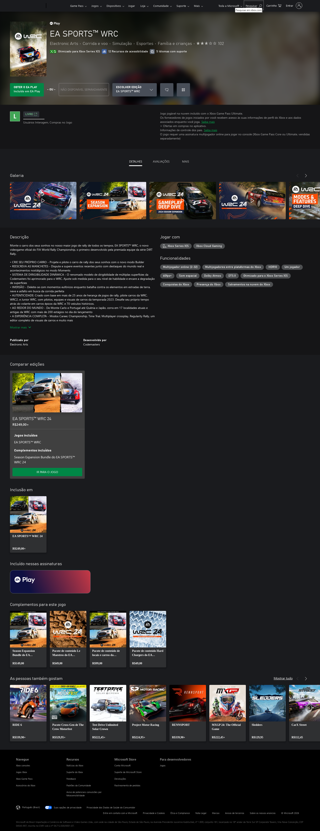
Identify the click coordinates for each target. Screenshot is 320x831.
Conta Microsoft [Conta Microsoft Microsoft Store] (122, 765)
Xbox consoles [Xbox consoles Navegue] (23, 765)
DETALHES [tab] (135, 161)
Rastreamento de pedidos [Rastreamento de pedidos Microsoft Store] (127, 785)
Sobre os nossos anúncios (263, 813)
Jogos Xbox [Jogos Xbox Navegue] (21, 772)
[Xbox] (57, 5)
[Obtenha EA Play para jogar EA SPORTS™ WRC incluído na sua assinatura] (27, 89)
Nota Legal (200, 813)
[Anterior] (297, 176)
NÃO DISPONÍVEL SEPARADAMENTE (84, 89)
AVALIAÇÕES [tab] (161, 161)
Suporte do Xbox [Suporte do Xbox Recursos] (74, 772)
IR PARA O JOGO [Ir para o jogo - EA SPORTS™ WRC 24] (47, 472)
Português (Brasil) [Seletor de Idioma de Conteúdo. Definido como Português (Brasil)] (31, 807)
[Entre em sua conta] (293, 6)
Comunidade (161, 5)
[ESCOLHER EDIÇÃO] (134, 89)
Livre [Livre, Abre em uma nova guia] (31, 114)
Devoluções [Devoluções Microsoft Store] (120, 778)
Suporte (181, 5)
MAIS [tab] (185, 161)
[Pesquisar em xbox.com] (254, 5)
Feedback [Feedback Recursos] (71, 778)
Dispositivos (114, 5)
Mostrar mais (20, 327)
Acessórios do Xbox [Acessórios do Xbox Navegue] (25, 785)
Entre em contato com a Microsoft (120, 813)
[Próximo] (306, 176)
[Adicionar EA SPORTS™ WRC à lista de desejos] (166, 89)
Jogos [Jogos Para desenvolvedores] (163, 765)
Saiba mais (208, 122)
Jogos (95, 5)
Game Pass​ (76, 5)
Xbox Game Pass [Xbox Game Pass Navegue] (24, 778)
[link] (28, 524)
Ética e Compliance (180, 813)
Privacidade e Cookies (154, 813)
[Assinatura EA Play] (50, 581)
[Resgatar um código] (183, 89)
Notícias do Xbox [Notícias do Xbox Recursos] (74, 765)
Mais (197, 5)
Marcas (215, 813)
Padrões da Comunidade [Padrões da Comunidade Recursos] (78, 785)
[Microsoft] (30, 5)
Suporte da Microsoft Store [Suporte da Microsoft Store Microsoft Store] (128, 772)
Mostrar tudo (283, 678)
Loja (142, 5)
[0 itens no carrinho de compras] (273, 5)
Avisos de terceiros (234, 813)
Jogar (131, 5)
